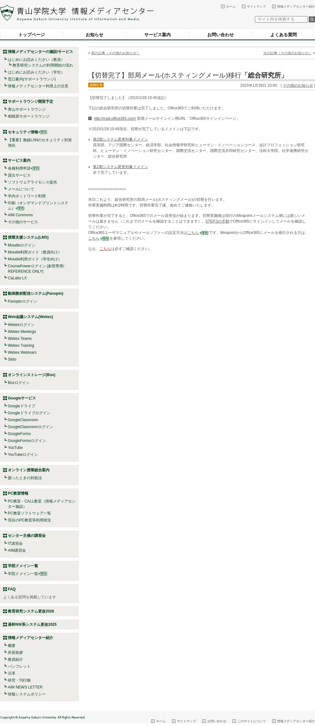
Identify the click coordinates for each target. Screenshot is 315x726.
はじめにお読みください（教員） (36, 59)
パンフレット (19, 666)
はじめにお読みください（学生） (36, 72)
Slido (12, 359)
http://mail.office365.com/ (115, 118)
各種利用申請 (19, 168)
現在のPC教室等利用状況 (29, 520)
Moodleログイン (21, 245)
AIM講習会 (17, 550)
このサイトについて (252, 721)
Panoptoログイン (22, 301)
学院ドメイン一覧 (27, 574)
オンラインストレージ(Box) (31, 375)
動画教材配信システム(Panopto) (35, 293)
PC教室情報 (18, 493)
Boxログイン (19, 382)
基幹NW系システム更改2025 (32, 624)
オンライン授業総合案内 (28, 470)
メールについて (21, 189)
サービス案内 (157, 34)
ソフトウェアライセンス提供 (32, 182)
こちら (197, 232)
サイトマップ (256, 6)
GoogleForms (19, 434)
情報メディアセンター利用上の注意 (38, 86)
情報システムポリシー (27, 694)
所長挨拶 (15, 652)
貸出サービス (19, 175)
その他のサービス (23, 222)
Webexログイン (21, 324)
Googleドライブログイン (29, 413)
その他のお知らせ (298, 85)
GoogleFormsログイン (27, 441)
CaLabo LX (17, 278)
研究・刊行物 (19, 680)
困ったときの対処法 (25, 478)
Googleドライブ (21, 406)
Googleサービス (22, 398)
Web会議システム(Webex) (30, 317)
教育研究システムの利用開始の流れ (43, 65)
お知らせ (94, 34)
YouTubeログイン (23, 454)
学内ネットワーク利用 (27, 196)
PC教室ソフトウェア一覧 (29, 513)
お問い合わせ (220, 34)
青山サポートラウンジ (27, 109)
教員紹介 (15, 659)
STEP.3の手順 (217, 221)
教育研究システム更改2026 (31, 611)
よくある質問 (283, 34)
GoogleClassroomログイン (30, 427)
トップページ (31, 34)
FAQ (12, 589)
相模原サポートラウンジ (28, 116)
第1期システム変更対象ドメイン (120, 167)
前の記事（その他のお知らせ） (115, 53)
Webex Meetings (22, 331)
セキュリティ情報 (27, 132)
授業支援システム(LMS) (28, 237)
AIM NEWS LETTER (25, 687)
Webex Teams (20, 338)
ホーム (231, 6)
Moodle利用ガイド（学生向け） (35, 259)
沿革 (11, 673)
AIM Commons (20, 215)
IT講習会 (15, 543)
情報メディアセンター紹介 (296, 6)
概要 (11, 645)
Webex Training (21, 345)
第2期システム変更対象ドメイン (120, 139)
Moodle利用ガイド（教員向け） (35, 252)
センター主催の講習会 (27, 535)
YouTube (15, 447)
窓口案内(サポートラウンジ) (32, 79)
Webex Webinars (22, 352)
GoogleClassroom (23, 420)
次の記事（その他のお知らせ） (287, 53)
